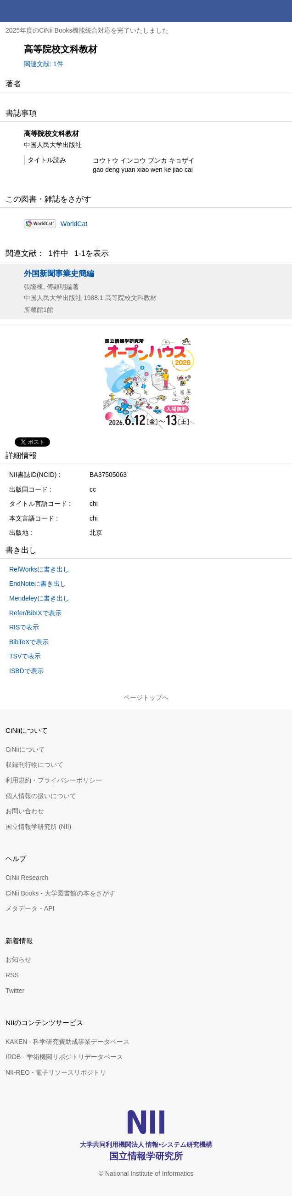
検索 (259, 11)
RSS (12, 975)
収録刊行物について (34, 764)
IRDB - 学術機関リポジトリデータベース (64, 1056)
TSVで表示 (25, 656)
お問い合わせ (25, 811)
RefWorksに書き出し (39, 569)
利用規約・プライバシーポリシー (54, 780)
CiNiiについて (25, 749)
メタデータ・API (30, 908)
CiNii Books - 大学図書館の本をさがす (60, 893)
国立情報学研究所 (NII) (38, 826)
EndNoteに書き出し (37, 583)
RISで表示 (24, 627)
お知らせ (18, 959)
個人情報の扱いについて (41, 795)
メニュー (281, 11)
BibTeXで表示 (29, 642)
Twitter (15, 990)
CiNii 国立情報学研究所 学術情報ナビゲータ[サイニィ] (40, 11)
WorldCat (74, 223)
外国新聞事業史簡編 (59, 273)
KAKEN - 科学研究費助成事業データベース (67, 1041)
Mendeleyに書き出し (39, 598)
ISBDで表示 (26, 671)
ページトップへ (146, 697)
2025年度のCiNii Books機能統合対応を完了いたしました (87, 30)
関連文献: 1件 (43, 64)
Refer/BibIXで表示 (35, 613)
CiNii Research (27, 877)
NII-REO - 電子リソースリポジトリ (56, 1072)
